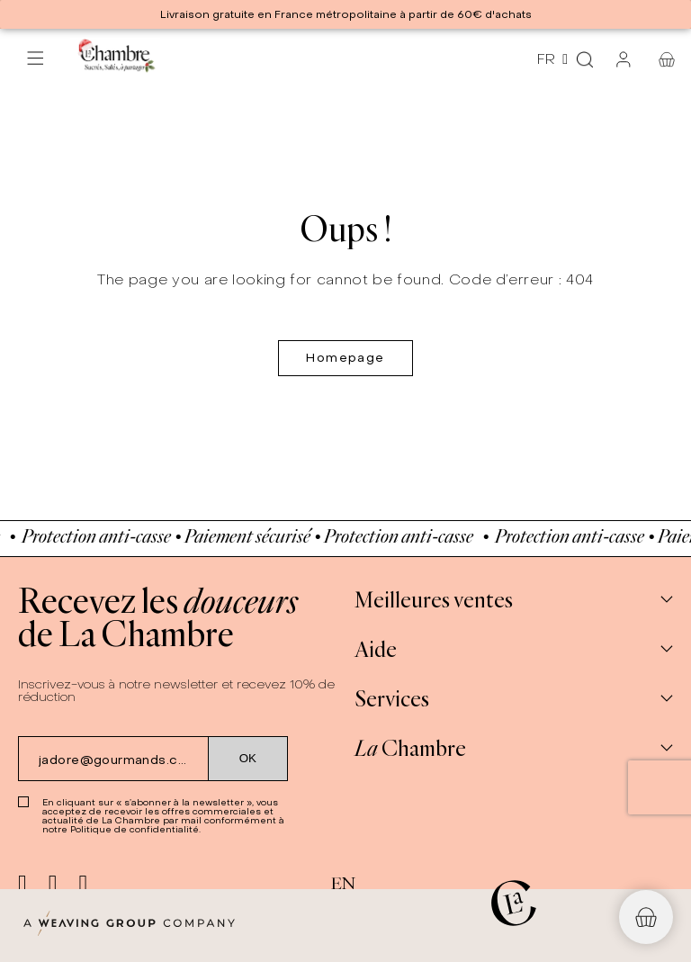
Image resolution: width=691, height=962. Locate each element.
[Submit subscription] (248, 758)
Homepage (345, 357)
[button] (646, 917)
